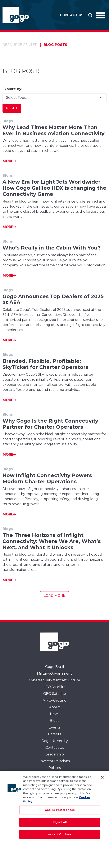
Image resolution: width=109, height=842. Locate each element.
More (8, 161)
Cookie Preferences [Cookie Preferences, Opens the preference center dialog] (60, 811)
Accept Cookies (60, 835)
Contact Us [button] (71, 15)
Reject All (60, 823)
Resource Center (20, 45)
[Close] (102, 778)
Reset (12, 108)
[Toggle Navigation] (100, 15)
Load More (54, 596)
